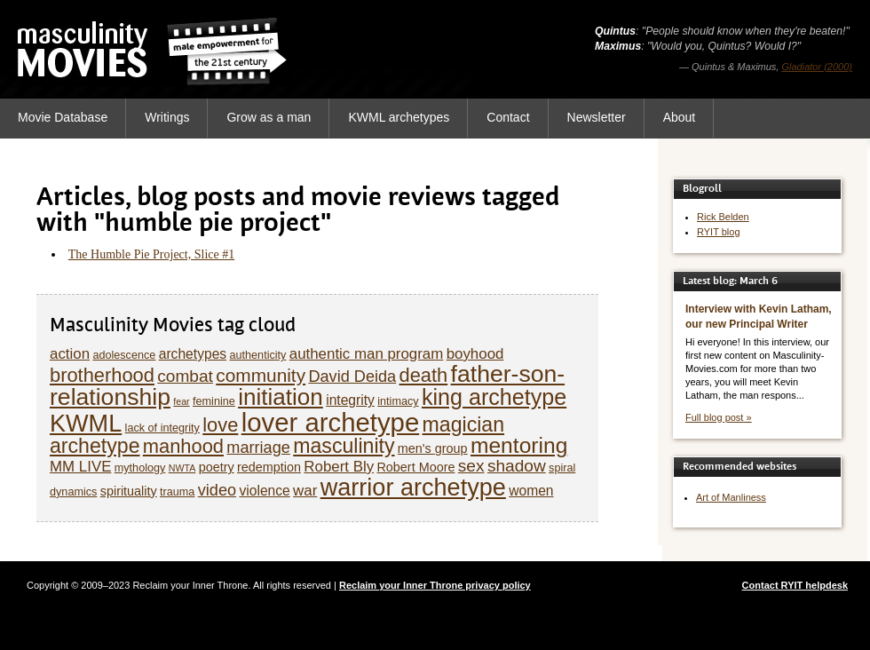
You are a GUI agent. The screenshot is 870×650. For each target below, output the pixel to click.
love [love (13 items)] (220, 425)
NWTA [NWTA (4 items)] (182, 468)
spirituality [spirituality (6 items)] (128, 491)
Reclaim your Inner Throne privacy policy (435, 585)
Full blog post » (718, 417)
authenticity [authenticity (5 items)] (257, 355)
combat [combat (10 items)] (185, 376)
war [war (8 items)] (305, 490)
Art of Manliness (731, 497)
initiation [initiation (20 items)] (280, 397)
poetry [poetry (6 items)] (216, 467)
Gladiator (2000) (817, 66)
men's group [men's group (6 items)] (433, 448)
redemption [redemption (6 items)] (269, 467)
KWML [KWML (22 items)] (86, 423)
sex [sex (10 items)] (471, 465)
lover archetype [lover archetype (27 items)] (330, 422)
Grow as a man (268, 117)
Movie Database (62, 117)
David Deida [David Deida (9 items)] (352, 376)
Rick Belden (723, 216)
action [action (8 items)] (70, 353)
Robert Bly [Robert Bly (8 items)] (339, 466)
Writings (167, 117)
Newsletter (596, 117)
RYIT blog (718, 231)
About (679, 117)
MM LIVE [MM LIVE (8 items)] (80, 466)
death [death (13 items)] (423, 375)
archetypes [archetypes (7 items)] (192, 353)
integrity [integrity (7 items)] (350, 400)
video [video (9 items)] (217, 490)
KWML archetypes (398, 117)
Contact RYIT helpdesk (795, 585)
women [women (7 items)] (531, 490)
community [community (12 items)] (260, 375)
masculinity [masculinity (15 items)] (343, 445)
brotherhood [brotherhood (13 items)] (102, 375)
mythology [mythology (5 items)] (140, 468)
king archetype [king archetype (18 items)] (494, 396)
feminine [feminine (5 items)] (214, 401)
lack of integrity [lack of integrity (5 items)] (162, 428)
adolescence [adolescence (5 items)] (123, 355)
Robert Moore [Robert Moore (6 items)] (415, 467)
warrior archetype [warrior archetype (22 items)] (413, 487)
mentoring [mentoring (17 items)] (519, 445)
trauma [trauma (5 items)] (177, 492)
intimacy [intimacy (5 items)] (397, 401)
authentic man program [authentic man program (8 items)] (366, 353)
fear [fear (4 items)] (181, 401)
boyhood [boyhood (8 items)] (475, 353)
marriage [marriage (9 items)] (258, 447)
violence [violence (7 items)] (264, 490)
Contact (507, 117)
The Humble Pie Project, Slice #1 (151, 254)
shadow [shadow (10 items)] (516, 465)
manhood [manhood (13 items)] (183, 446)
